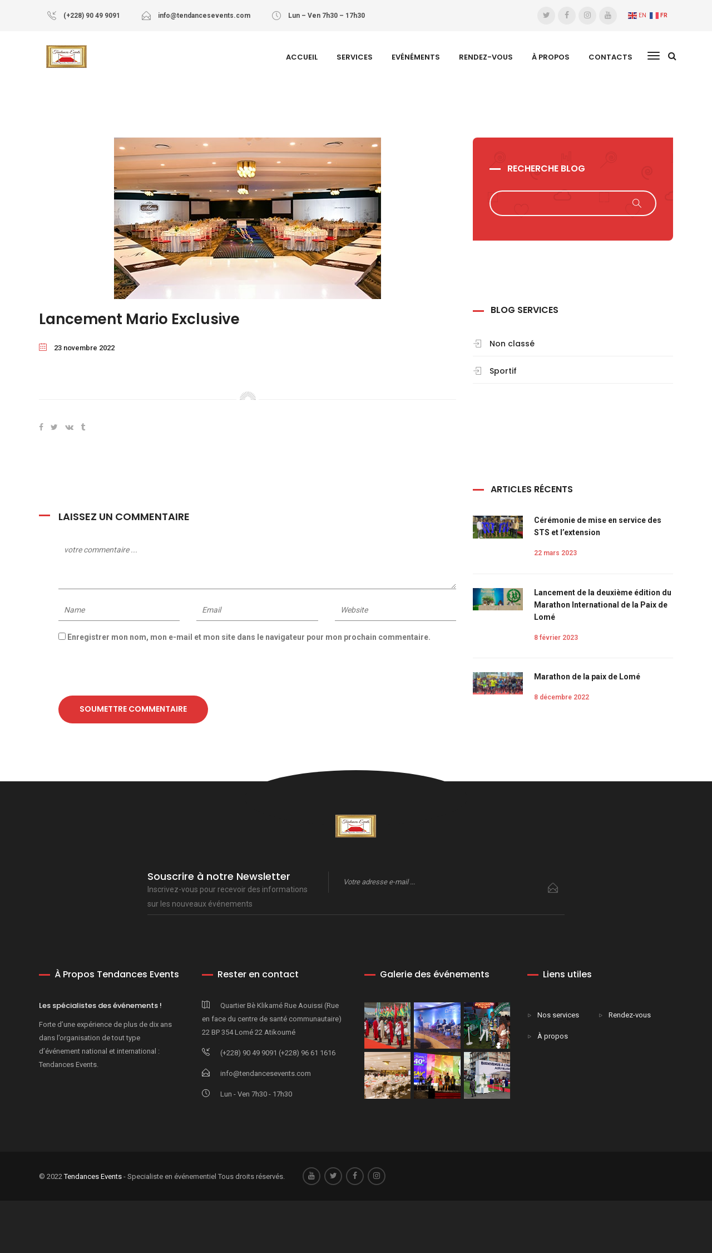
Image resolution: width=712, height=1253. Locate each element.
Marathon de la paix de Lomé (587, 676)
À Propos (551, 57)
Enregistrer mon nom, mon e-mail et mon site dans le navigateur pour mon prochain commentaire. (249, 637)
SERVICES (355, 57)
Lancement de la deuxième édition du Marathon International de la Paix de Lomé (602, 604)
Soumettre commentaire (133, 708)
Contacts (610, 57)
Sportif (503, 371)
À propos (552, 1036)
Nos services (558, 1015)
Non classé (512, 343)
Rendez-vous (486, 57)
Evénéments (416, 57)
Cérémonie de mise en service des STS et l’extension (597, 526)
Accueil (302, 57)
